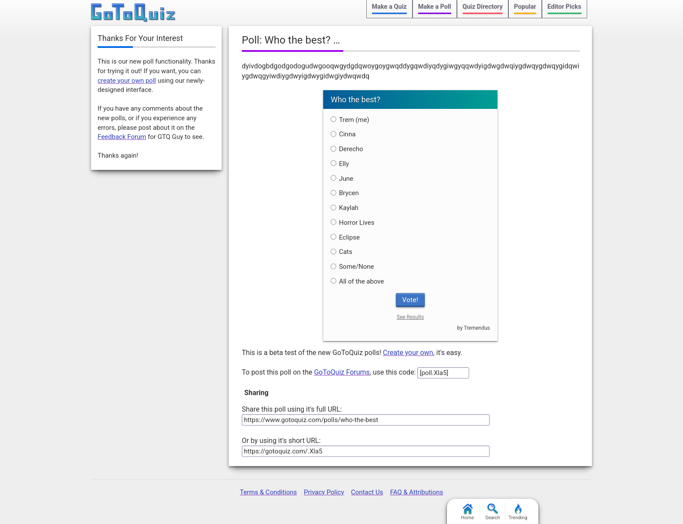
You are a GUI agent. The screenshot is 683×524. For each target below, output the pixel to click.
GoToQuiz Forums (342, 372)
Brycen (345, 193)
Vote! (410, 300)
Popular (525, 6)
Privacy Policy (324, 492)
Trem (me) (350, 120)
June (342, 179)
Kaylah (344, 208)
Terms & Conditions (268, 492)
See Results (410, 317)
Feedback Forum (122, 137)
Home (467, 512)
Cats (341, 252)
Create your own (408, 352)
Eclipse (345, 237)
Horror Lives (352, 223)
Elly (340, 164)
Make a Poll (434, 6)
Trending (518, 512)
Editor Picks (565, 6)
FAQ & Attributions (416, 492)
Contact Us (367, 492)
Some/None (352, 266)
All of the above (357, 281)
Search (492, 512)
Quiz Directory (483, 6)
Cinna (343, 134)
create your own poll (127, 81)
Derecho (347, 149)
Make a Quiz (389, 6)
